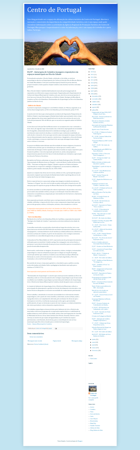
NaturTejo (93, 423)
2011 (92, 80)
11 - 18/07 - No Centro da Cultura (102, 257)
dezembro (95, 96)
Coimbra (92, 409)
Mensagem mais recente (35, 341)
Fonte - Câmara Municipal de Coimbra (39, 324)
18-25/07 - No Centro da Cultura (101, 218)
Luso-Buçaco (94, 418)
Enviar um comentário (36, 337)
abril (93, 345)
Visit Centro (93, 358)
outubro (94, 101)
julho (93, 110)
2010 (92, 83)
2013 (92, 74)
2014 (92, 72)
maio (93, 342)
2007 (92, 91)
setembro (95, 104)
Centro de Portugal (54, 10)
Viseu (91, 412)
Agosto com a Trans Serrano (100, 129)
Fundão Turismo (95, 425)
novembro (95, 99)
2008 (92, 88)
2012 (92, 77)
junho (94, 339)
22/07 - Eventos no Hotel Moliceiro (102, 246)
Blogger (80, 441)
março (94, 347)
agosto (94, 107)
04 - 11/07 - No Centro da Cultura (102, 331)
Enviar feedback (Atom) (41, 344)
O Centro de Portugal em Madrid (101, 316)
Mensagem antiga (77, 341)
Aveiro (92, 407)
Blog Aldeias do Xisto (96, 430)
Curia (91, 416)
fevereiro (95, 350)
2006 (92, 94)
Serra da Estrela (95, 414)
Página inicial (57, 341)
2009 (92, 85)
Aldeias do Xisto (95, 428)
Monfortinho (94, 421)
